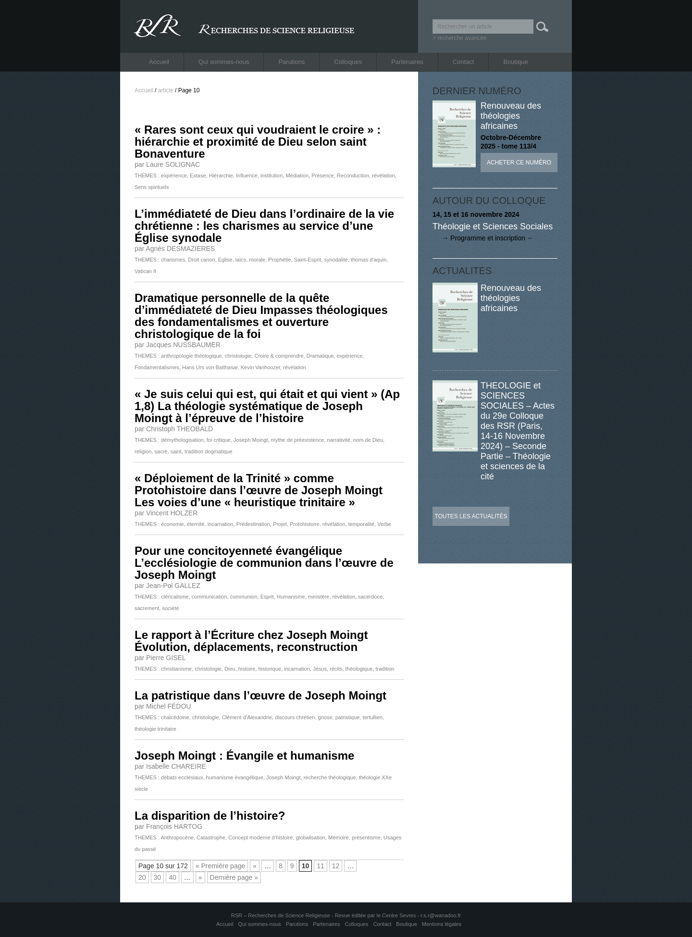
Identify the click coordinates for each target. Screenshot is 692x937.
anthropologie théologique (191, 356)
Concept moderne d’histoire (260, 837)
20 (142, 877)
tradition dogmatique (209, 451)
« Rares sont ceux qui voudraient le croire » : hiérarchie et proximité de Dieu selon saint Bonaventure (258, 141)
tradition (385, 669)
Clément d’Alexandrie (247, 717)
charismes (173, 259)
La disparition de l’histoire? (210, 815)
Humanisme (291, 597)
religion (143, 451)
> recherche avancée (459, 38)
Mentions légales (442, 924)
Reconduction (353, 175)
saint (176, 451)
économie (172, 524)
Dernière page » (234, 877)
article (165, 90)
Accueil (159, 61)
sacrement (147, 608)
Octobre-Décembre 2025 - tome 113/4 (511, 142)
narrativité (338, 440)
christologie (238, 356)
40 (172, 877)
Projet (280, 524)
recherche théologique (330, 777)
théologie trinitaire (155, 729)
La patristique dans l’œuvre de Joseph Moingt (260, 695)
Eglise (225, 259)
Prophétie (279, 259)
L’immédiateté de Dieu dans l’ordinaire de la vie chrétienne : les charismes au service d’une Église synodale (264, 225)
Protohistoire (305, 524)
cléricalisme (174, 597)
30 (157, 877)
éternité (196, 524)
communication (209, 597)
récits (336, 669)
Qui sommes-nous (223, 61)
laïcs (241, 259)
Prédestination (253, 524)
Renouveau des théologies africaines (511, 116)
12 (336, 866)
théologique (359, 669)
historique (269, 669)
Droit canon (201, 259)
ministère (319, 597)
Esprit (267, 597)
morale (257, 259)
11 (320, 866)
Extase (198, 175)
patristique (347, 717)
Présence (322, 175)
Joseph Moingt (251, 440)
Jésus (320, 669)
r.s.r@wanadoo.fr (440, 915)
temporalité (361, 524)
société (170, 608)
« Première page (221, 866)
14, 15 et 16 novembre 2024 (475, 214)
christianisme (176, 669)
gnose (325, 717)
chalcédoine (175, 717)
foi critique (219, 440)
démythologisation (182, 440)
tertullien (373, 717)
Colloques (348, 61)
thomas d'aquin (368, 259)
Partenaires (407, 61)
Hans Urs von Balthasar (210, 367)
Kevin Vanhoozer (260, 367)
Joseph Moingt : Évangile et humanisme (244, 755)
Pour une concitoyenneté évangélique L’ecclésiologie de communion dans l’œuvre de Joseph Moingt (264, 562)
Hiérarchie (221, 175)
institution (271, 175)
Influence (247, 175)
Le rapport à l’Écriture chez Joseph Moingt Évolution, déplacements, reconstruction (251, 640)
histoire (246, 669)
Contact (463, 61)
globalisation (310, 837)
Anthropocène (177, 837)
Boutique (515, 61)
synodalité (336, 259)
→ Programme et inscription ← (483, 238)
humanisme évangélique (234, 777)
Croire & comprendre (279, 356)
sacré (161, 451)
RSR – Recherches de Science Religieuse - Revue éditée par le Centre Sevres (324, 915)
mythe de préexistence (297, 440)
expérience (174, 175)
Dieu (229, 669)
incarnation (221, 524)
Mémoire (338, 837)
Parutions (291, 61)
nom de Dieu (368, 440)
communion (244, 597)
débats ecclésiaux (182, 777)
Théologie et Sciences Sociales (492, 226)
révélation (383, 175)
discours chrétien (295, 717)
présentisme (366, 837)
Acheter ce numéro (519, 162)
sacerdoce (370, 597)
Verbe (384, 524)
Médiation (297, 175)
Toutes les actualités (470, 516)
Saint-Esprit (307, 259)
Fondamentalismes (157, 367)
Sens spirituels (152, 187)
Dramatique (320, 356)
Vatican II (145, 271)
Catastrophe (211, 837)
